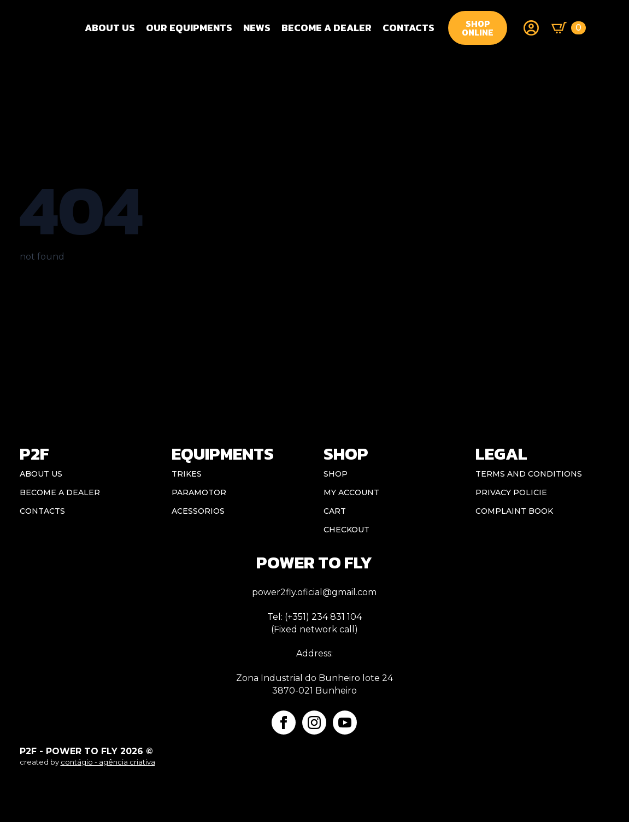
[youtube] (345, 723)
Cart (335, 511)
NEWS (257, 27)
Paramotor (199, 492)
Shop (336, 474)
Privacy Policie (511, 492)
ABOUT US (41, 474)
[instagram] (314, 723)
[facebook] (284, 723)
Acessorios (198, 511)
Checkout (346, 530)
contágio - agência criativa (108, 762)
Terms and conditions (528, 474)
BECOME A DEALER (326, 27)
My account (351, 492)
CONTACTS (408, 27)
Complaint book (514, 511)
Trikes (187, 474)
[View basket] (568, 28)
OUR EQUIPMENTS (189, 27)
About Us (110, 27)
